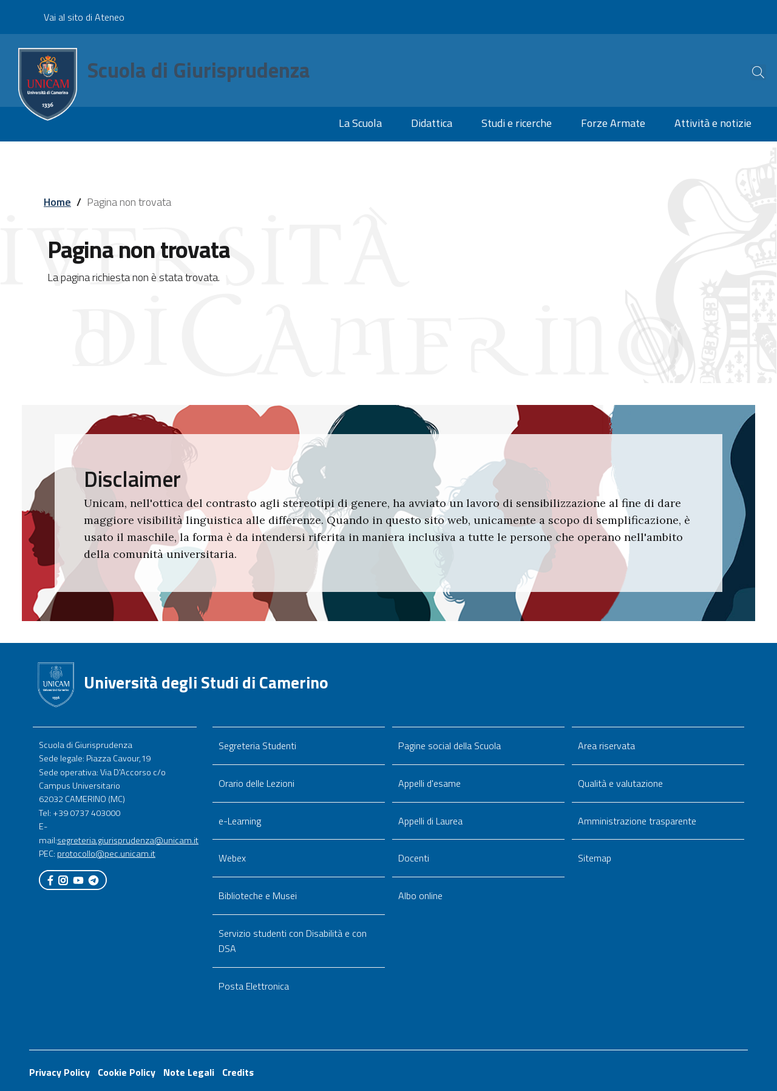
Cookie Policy (126, 1072)
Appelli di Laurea (430, 821)
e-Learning (240, 821)
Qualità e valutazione (620, 783)
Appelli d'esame (429, 783)
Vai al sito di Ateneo (84, 17)
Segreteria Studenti (257, 745)
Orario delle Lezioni (256, 783)
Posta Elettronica (254, 986)
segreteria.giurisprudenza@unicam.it (127, 840)
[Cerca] (747, 72)
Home (57, 202)
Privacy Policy (59, 1072)
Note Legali (188, 1072)
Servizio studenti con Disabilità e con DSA (293, 941)
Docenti (413, 858)
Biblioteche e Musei (258, 895)
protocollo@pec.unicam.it (106, 853)
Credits (238, 1072)
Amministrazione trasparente (637, 821)
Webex (232, 858)
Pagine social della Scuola (449, 745)
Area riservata (606, 745)
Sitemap (594, 858)
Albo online (420, 895)
